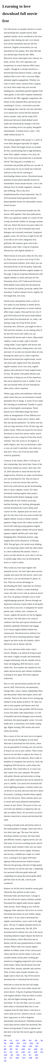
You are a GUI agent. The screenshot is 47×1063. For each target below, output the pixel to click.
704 (17, 1052)
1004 (17, 1058)
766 (5, 1043)
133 (11, 1040)
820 (37, 1046)
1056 (17, 1046)
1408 (11, 1043)
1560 (23, 1040)
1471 (23, 1058)
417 (42, 1049)
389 (11, 1049)
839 (37, 1058)
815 (17, 1049)
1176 (24, 1043)
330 (36, 1040)
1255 (18, 1043)
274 (24, 1055)
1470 (5, 1055)
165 (37, 1043)
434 (30, 1040)
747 (11, 1058)
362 (29, 1049)
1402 (36, 1055)
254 (5, 1060)
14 (4, 1046)
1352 (10, 1046)
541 (42, 1040)
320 (11, 1055)
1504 (23, 1046)
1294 (23, 1049)
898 (5, 1049)
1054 (31, 1043)
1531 (17, 1040)
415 (5, 1052)
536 (11, 1052)
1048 (30, 1058)
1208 (35, 1049)
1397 (18, 1055)
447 (29, 1052)
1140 (30, 1046)
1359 (23, 1052)
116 (5, 1058)
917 (30, 1055)
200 (5, 1040)
